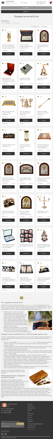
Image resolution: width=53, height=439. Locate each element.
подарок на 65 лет (28, 305)
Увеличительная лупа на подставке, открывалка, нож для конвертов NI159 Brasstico (8, 46)
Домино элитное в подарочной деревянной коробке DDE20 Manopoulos (26, 46)
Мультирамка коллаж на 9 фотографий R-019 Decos (26, 245)
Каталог (25, 7)
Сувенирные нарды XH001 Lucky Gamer (25, 78)
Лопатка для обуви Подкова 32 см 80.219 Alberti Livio (42, 113)
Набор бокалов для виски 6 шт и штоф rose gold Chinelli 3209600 (8, 246)
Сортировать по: (35, 26)
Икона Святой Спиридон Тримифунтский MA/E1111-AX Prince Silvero (43, 179)
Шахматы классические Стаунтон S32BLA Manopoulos (8, 113)
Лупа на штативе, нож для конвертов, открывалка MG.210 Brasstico (44, 279)
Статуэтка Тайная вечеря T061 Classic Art (8, 145)
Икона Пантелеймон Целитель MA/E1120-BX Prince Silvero (8, 179)
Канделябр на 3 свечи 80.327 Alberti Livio (43, 211)
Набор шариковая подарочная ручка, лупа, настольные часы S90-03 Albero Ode (8, 79)
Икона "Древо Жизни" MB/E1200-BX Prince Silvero (43, 46)
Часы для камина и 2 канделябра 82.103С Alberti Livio (25, 113)
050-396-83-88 (40, 2)
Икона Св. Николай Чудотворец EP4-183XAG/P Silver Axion (25, 212)
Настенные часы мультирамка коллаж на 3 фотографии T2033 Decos (8, 279)
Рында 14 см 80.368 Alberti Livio (42, 78)
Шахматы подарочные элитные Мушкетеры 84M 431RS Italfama (43, 146)
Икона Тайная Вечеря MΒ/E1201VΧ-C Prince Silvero (25, 179)
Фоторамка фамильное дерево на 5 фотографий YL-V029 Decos (43, 246)
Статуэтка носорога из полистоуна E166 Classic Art (8, 212)
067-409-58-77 (41, 3)
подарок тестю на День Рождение (25, 342)
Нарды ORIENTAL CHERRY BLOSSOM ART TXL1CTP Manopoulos (26, 279)
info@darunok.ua (31, 429)
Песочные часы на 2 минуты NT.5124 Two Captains (25, 146)
